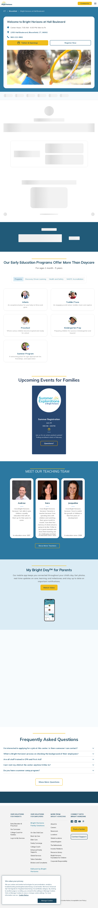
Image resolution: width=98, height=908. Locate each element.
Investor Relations (57, 849)
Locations (54, 834)
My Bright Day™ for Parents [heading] (49, 570)
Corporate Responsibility (59, 861)
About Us (54, 824)
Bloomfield (13, 11)
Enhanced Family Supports (36, 851)
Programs (18, 279)
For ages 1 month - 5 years (49, 268)
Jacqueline (73, 503)
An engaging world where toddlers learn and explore (72, 305)
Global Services (36, 855)
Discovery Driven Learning (35, 279)
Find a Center (79, 829)
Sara (47, 503)
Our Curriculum (15, 829)
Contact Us (85, 3)
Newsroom (54, 831)
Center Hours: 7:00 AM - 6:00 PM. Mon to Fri (28, 27)
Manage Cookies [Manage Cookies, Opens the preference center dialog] (46, 900)
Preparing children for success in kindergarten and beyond (72, 332)
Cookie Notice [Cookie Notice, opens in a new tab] (24, 895)
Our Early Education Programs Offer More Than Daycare (49, 262)
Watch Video (49, 588)
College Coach (35, 847)
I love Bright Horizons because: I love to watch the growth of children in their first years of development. (73, 513)
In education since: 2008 (73, 535)
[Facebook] (72, 821)
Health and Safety (56, 279)
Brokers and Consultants (39, 863)
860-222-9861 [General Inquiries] (17, 37)
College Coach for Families (16, 834)
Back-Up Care (35, 836)
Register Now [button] (70, 43)
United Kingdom (56, 842)
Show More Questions (49, 782)
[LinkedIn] (75, 821)
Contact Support (79, 836)
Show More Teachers (47, 546)
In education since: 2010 (47, 535)
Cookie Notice (65, 900)
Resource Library (56, 852)
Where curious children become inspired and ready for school (25, 332)
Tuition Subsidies (36, 859)
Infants (25, 302)
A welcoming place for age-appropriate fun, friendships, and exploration (25, 358)
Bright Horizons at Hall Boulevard (32, 11)
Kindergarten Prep (72, 328)
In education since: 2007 (21, 535)
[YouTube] (79, 821)
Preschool (25, 328)
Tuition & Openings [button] (27, 43)
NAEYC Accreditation (75, 279)
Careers (53, 827)
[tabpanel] (49, 420)
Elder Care (34, 840)
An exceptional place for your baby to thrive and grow (25, 306)
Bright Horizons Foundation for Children (58, 857)
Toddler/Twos (72, 302)
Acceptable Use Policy (78, 900)
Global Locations (56, 838)
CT (4, 11)
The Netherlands (56, 845)
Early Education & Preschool (16, 825)
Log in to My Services (18, 838)
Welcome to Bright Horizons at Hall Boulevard (36, 21)
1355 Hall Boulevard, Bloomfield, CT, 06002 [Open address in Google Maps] (29, 32)
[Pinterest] (83, 821)
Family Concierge (36, 843)
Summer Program (25, 353)
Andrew (22, 503)
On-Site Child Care (37, 832)
